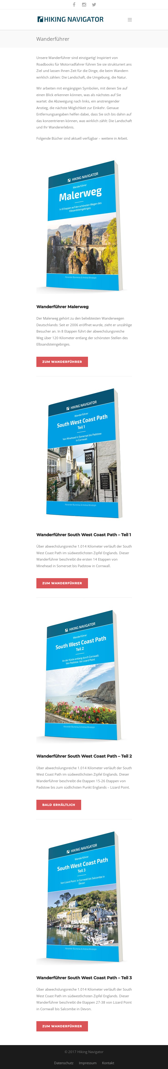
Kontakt (108, 1063)
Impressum (88, 1063)
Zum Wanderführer (62, 362)
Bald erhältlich (58, 805)
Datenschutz (63, 1063)
